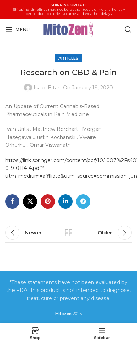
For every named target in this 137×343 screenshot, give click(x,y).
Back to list (68, 233)
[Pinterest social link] (48, 201)
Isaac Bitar (46, 87)
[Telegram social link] (83, 201)
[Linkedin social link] (65, 201)
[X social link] (30, 201)
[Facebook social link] (12, 201)
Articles (68, 58)
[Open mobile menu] (17, 29)
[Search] (128, 29)
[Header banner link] (68, 9)
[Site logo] (68, 29)
